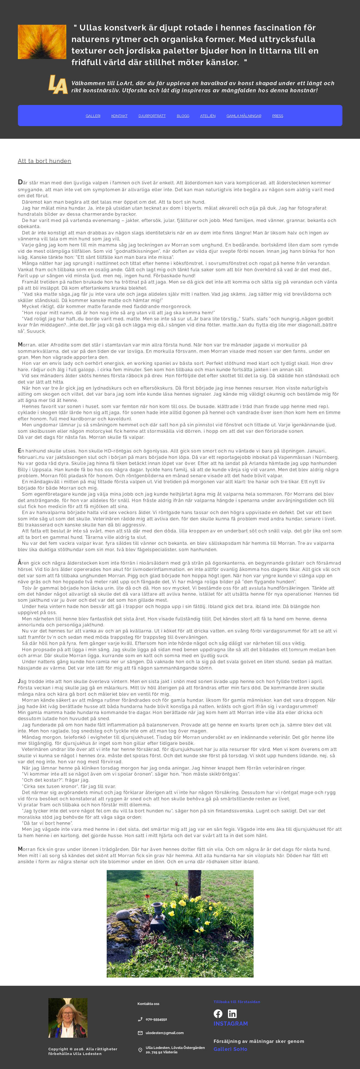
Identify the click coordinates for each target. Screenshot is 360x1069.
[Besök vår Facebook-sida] (218, 1013)
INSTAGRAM (231, 1023)
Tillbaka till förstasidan (237, 1002)
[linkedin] (232, 1013)
